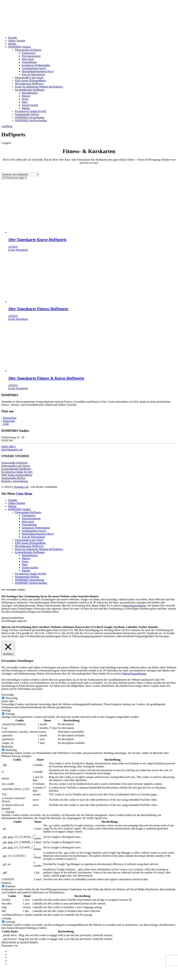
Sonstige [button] (6, 710)
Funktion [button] (6, 882)
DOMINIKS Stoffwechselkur (31, 120)
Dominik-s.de (21, 486)
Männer (26, 95)
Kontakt (12, 37)
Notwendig (11, 698)
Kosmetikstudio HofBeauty (30, 89)
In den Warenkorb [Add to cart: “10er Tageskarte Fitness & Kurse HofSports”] (18, 388)
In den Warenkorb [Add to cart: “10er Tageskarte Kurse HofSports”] (18, 249)
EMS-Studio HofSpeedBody (30, 80)
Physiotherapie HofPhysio (29, 83)
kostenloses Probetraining (36, 65)
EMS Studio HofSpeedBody (16, 475)
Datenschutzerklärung (134, 605)
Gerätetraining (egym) (34, 68)
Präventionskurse (31, 56)
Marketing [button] (7, 746)
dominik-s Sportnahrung (14, 481)
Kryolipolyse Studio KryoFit (30, 111)
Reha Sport (28, 59)
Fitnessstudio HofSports (28, 49)
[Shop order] (20, 174)
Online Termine (16, 40)
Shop (24, 102)
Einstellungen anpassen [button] (14, 620)
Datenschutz (9, 417)
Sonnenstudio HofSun (27, 114)
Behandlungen (29, 92)
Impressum (9, 420)
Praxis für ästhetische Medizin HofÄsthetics (39, 86)
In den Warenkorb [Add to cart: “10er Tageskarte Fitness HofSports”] (18, 319)
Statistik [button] (5, 808)
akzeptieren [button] (7, 617)
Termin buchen (30, 105)
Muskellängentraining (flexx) (38, 71)
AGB (6, 424)
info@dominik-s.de (12, 449)
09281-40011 (8, 446)
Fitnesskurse (28, 52)
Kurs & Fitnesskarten (33, 74)
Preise (25, 98)
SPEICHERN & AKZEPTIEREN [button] (19, 942)
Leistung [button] (6, 918)
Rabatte (12, 43)
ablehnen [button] (19, 617)
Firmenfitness (29, 62)
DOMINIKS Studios (19, 46)
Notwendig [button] (7, 694)
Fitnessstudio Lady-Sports (29, 77)
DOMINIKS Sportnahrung (29, 117)
